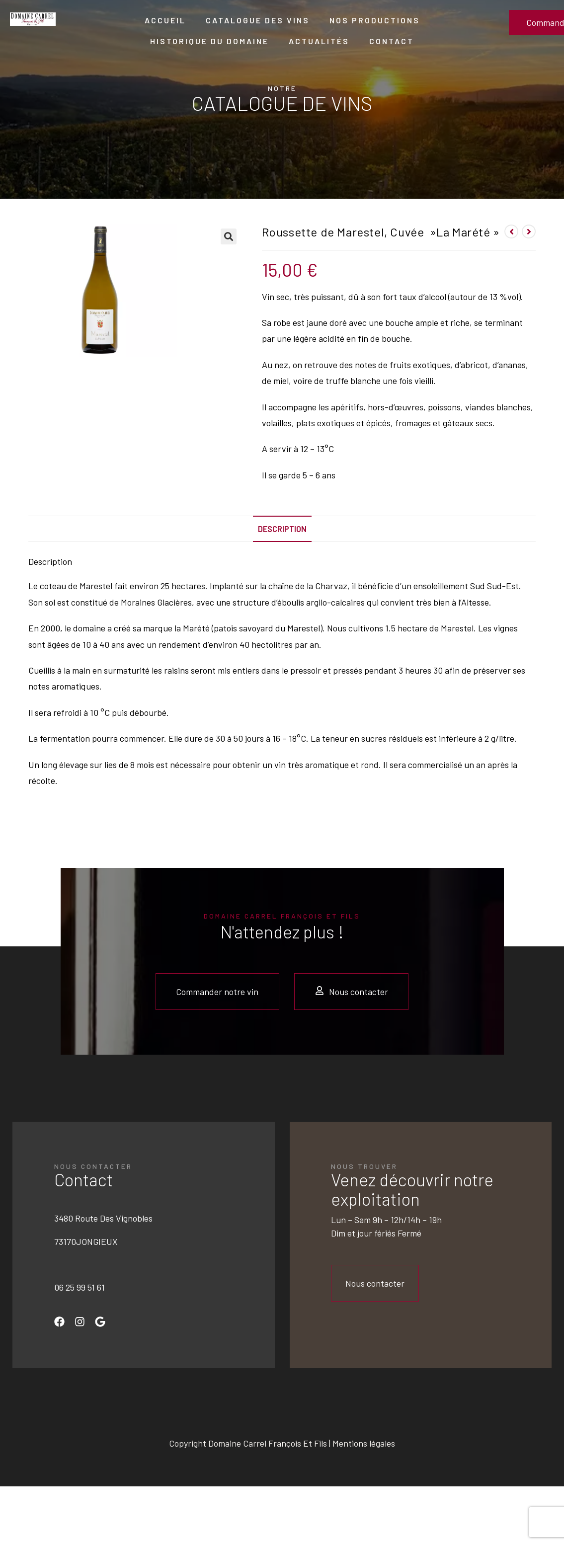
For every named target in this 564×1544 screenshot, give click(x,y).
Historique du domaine (209, 41)
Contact (391, 41)
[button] (229, 236)
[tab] (282, 528)
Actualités (319, 41)
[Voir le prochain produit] (529, 231)
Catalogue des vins (258, 20)
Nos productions (374, 20)
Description (282, 529)
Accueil (165, 20)
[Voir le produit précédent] (511, 231)
